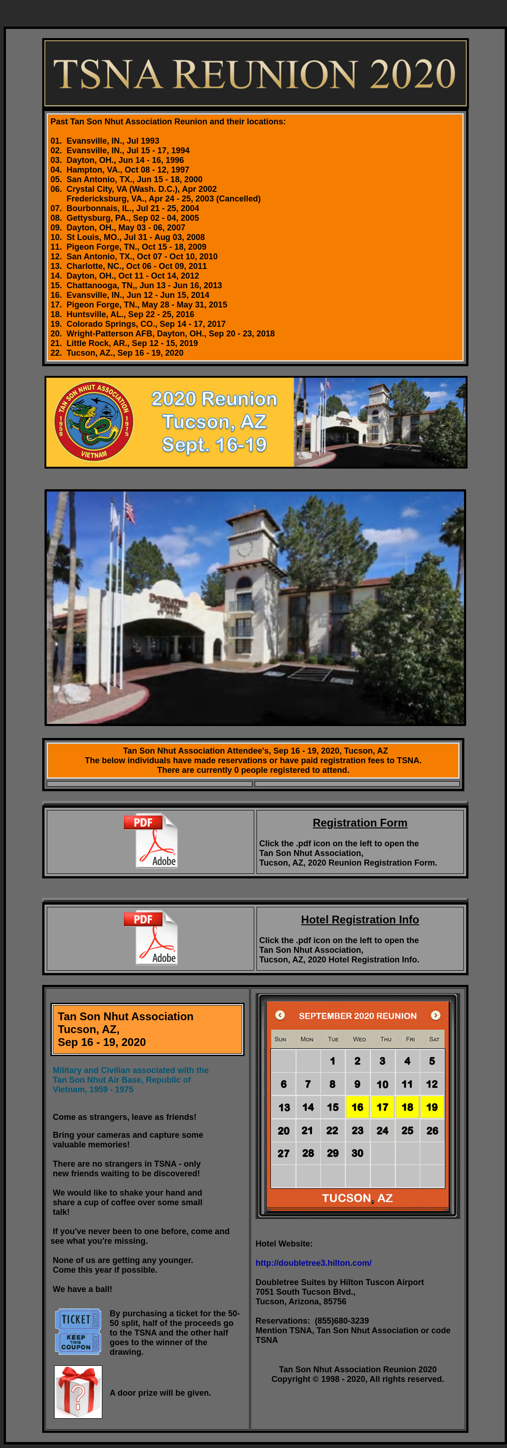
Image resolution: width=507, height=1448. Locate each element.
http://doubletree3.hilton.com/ (314, 1263)
